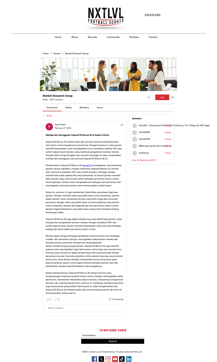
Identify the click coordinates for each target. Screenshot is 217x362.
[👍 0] (49, 299)
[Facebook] (94, 359)
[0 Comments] (116, 299)
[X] (101, 359)
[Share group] (172, 97)
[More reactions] (57, 299)
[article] (84, 218)
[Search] (149, 97)
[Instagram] (108, 359)
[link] (52, 107)
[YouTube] (115, 359)
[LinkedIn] (128, 359)
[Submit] (112, 341)
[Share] (121, 124)
